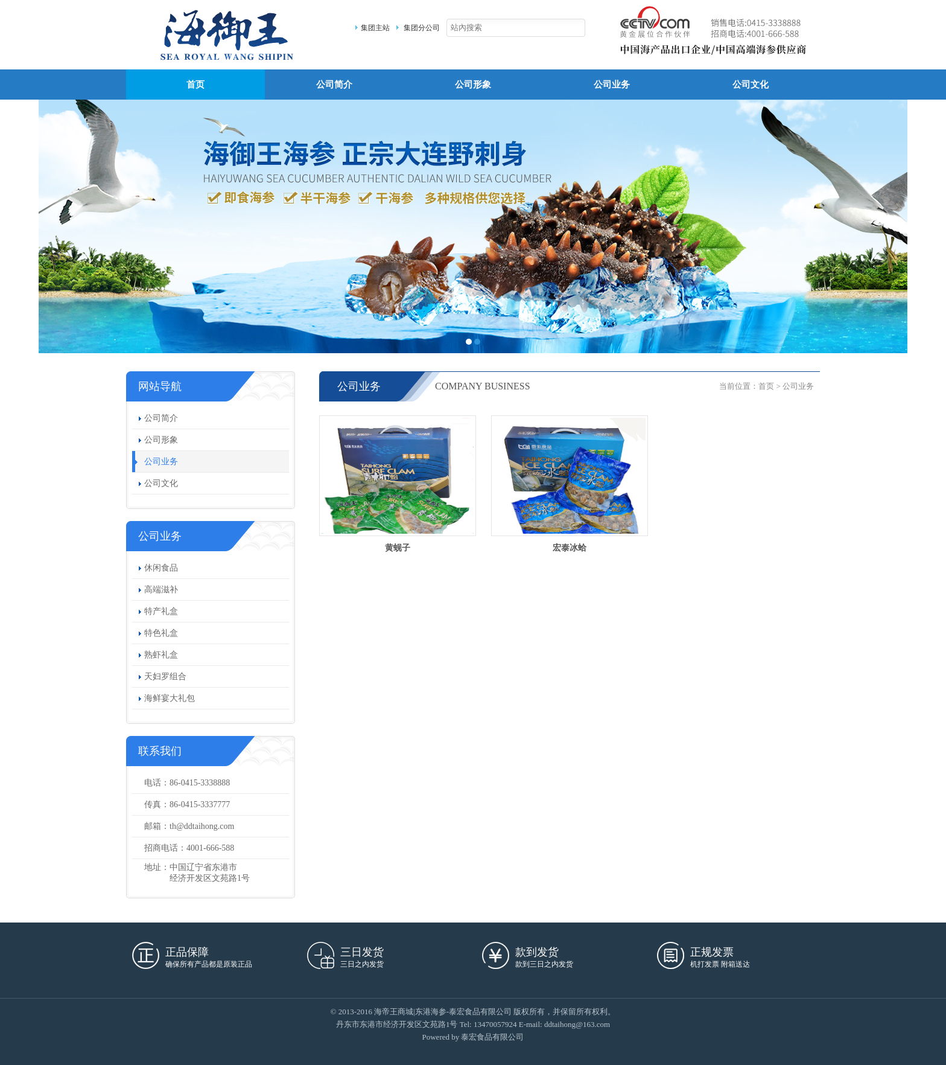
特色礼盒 (161, 633)
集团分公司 (422, 28)
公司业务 (612, 84)
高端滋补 (161, 589)
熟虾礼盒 (161, 654)
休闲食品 (161, 567)
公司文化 (750, 84)
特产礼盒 (161, 611)
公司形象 (473, 84)
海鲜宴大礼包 (169, 698)
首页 (195, 84)
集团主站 (375, 28)
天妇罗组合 (165, 676)
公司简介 (334, 84)
